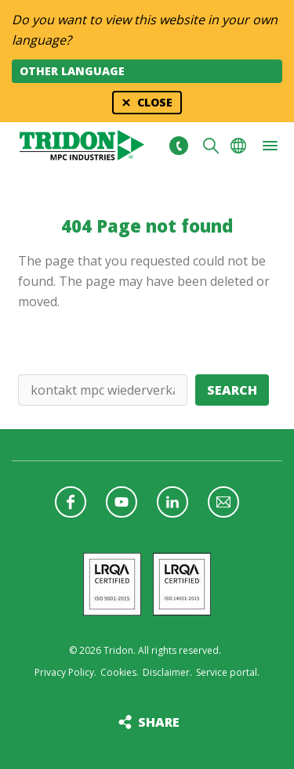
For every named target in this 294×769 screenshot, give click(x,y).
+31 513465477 (178, 145)
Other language (72, 70)
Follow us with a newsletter (223, 502)
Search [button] (211, 145)
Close (154, 102)
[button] (269, 145)
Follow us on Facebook (70, 502)
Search (232, 390)
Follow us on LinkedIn (172, 502)
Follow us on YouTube (121, 502)
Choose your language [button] (238, 145)
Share (159, 722)
